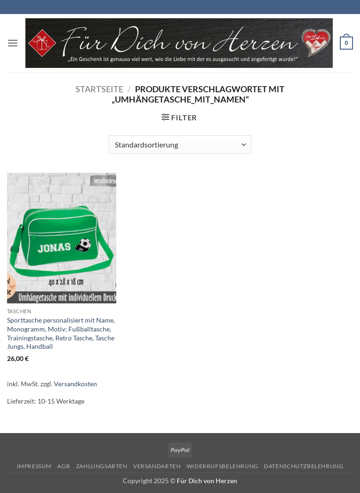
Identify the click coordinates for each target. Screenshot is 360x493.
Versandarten (156, 466)
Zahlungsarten (102, 466)
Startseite (99, 89)
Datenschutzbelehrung (303, 466)
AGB (63, 466)
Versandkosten (75, 384)
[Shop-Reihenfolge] (180, 144)
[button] (12, 42)
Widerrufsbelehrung (222, 466)
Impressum (34, 466)
